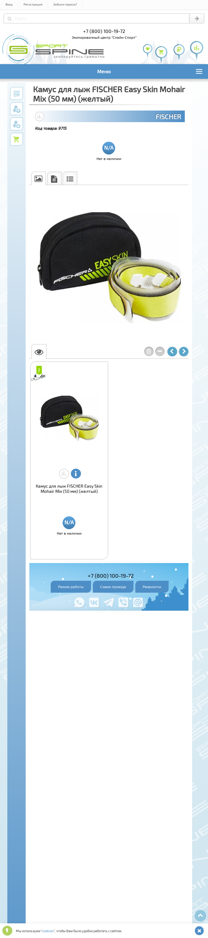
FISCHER (168, 116)
